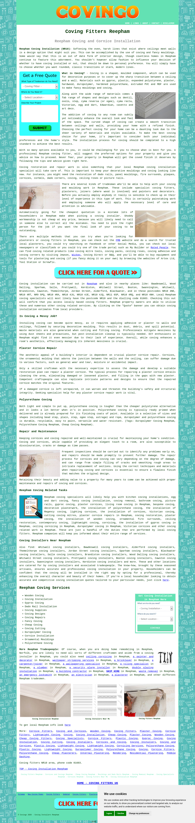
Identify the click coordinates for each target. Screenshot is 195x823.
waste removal (148, 671)
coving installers (60, 565)
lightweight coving (84, 522)
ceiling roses (88, 178)
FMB (118, 240)
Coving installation (33, 283)
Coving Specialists (70, 738)
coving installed (55, 63)
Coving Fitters (125, 731)
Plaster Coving (150, 731)
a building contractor (71, 671)
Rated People (159, 247)
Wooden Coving (100, 731)
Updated (66, 794)
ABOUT (145, 23)
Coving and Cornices (71, 731)
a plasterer (120, 675)
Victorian (68, 105)
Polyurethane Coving (160, 745)
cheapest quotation (81, 212)
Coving (68, 734)
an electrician (82, 675)
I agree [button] (109, 813)
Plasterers (94, 794)
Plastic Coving (127, 738)
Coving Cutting (51, 742)
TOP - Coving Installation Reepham (43, 769)
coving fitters (96, 302)
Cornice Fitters (40, 731)
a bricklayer (123, 660)
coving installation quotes (75, 580)
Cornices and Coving (111, 742)
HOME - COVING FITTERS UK (97, 783)
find (31, 547)
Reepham (92, 283)
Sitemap (21, 794)
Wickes (76, 255)
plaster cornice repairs (97, 515)
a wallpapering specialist (81, 664)
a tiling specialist (134, 664)
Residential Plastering (146, 753)
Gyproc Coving (152, 738)
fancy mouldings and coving (93, 88)
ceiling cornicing (99, 656)
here (166, 580)
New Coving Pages (35, 794)
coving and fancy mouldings (155, 52)
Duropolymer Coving (89, 749)
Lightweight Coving (46, 734)
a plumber (40, 667)
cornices (25, 178)
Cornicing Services (130, 745)
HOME (127, 23)
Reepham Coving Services (44, 588)
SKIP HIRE (113, 671)
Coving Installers (79, 742)
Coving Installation (90, 734)
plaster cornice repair (98, 392)
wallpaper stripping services (73, 660)
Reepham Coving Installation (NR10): (45, 49)
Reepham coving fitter (55, 153)
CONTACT (156, 23)
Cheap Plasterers (64, 753)
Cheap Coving (117, 734)
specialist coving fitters (154, 188)
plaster (169, 80)
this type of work (109, 198)
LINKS (136, 23)
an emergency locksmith (35, 675)
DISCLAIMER (168, 23)
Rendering (119, 753)
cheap (51, 219)
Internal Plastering (94, 753)
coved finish (144, 157)
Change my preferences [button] (139, 813)
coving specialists (32, 298)
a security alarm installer (89, 667)
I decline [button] (120, 813)
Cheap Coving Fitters (35, 738)
